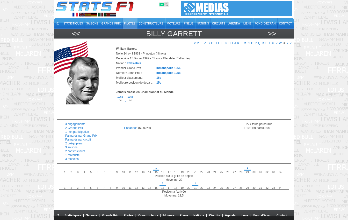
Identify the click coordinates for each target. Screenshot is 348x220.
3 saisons (71, 147)
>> (272, 34)
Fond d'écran (262, 215)
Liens (244, 215)
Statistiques (73, 215)
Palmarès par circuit (78, 139)
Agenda (230, 215)
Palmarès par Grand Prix (81, 135)
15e (158, 82)
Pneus (184, 215)
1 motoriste (72, 155)
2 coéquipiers (73, 143)
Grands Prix (110, 215)
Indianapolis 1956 (168, 68)
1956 (120, 96)
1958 (130, 96)
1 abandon (131, 128)
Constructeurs (148, 215)
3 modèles (72, 159)
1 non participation (77, 132)
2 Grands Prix (74, 128)
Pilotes (128, 215)
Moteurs (168, 215)
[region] (201, 106)
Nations (198, 215)
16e (158, 77)
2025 (197, 43)
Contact (281, 215)
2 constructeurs (75, 151)
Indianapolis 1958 (168, 73)
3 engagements (75, 124)
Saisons (91, 215)
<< (76, 34)
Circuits (214, 215)
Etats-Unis (134, 63)
